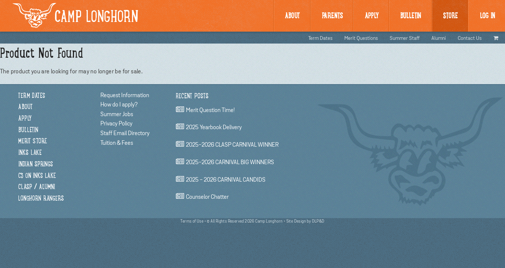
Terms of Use (191, 221)
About (292, 16)
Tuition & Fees (116, 143)
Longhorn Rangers (41, 198)
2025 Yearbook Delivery (214, 127)
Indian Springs (35, 164)
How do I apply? (119, 104)
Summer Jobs (116, 114)
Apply (372, 16)
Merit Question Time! (210, 110)
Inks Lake (30, 153)
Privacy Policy (116, 123)
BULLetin (410, 16)
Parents (332, 16)
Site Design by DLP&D (305, 221)
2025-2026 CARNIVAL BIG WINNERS (230, 162)
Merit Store (32, 141)
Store (450, 16)
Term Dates (320, 38)
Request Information (124, 95)
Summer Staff (404, 38)
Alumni (438, 38)
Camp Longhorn (75, 16)
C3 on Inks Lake (37, 176)
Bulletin (28, 130)
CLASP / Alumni (36, 187)
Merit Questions (361, 38)
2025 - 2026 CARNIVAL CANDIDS (226, 180)
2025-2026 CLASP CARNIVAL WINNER (232, 145)
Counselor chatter (207, 197)
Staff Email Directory (124, 133)
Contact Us (470, 38)
